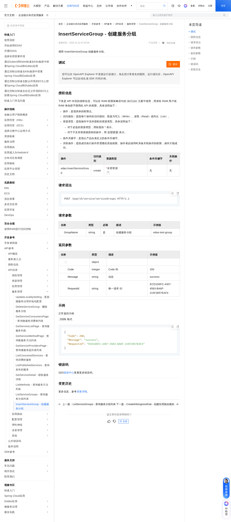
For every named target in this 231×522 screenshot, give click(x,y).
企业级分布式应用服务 (31, 15)
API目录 (119, 24)
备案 (193, 6)
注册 (210, 6)
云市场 (109, 5)
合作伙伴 (122, 5)
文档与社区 (73, 5)
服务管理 (131, 24)
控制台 (201, 6)
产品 (46, 5)
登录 (223, 6)
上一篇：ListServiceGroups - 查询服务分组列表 (87, 405)
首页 (60, 24)
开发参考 (96, 24)
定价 (99, 5)
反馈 (123, 422)
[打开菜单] (6, 6)
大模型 (37, 5)
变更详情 (82, 392)
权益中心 (88, 5)
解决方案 (58, 5)
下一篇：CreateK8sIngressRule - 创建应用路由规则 (147, 405)
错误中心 (69, 373)
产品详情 (153, 43)
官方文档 (9, 15)
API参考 (108, 24)
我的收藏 (171, 43)
